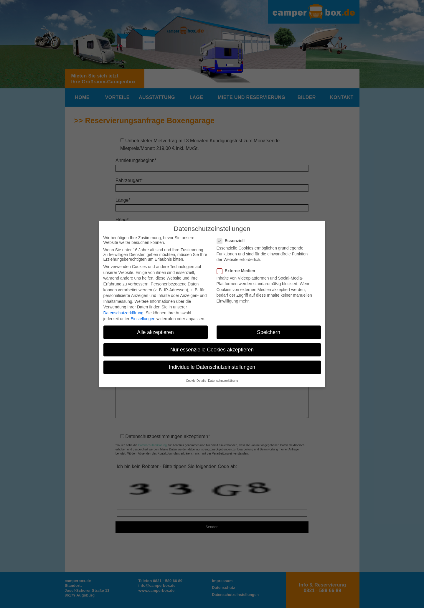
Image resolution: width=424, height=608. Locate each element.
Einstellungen (143, 318)
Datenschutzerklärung (123, 312)
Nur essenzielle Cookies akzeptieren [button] (212, 350)
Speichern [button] (268, 332)
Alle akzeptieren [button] (155, 332)
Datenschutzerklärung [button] (223, 380)
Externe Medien (238, 270)
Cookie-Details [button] (196, 380)
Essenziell (233, 240)
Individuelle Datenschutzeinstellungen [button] (212, 367)
